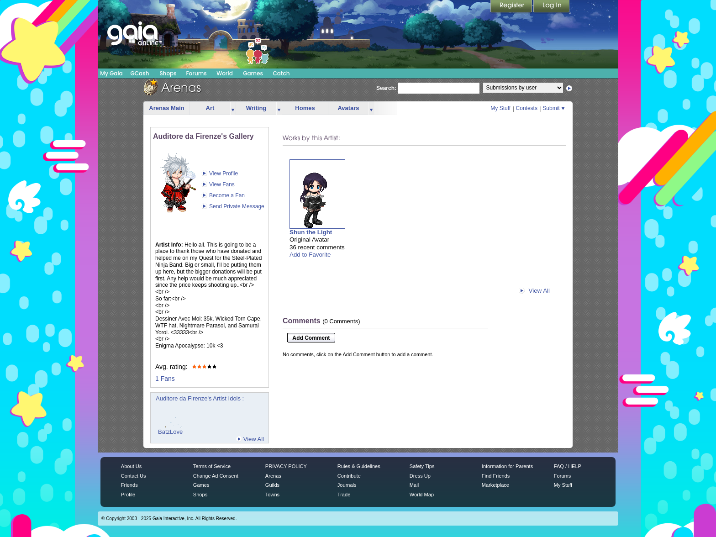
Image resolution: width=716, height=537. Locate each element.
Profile (128, 494)
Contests (526, 108)
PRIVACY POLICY (286, 466)
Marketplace (495, 485)
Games (253, 73)
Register (511, 7)
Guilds (272, 485)
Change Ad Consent (215, 476)
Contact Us (133, 476)
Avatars (348, 108)
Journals (347, 485)
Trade (343, 494)
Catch (281, 73)
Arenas (273, 476)
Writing (256, 108)
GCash (140, 73)
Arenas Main (166, 108)
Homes (305, 108)
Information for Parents (507, 466)
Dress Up (420, 476)
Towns (272, 494)
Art (210, 108)
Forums (196, 73)
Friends (129, 485)
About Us (131, 466)
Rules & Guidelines (358, 466)
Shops (167, 73)
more (233, 108)
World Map (422, 494)
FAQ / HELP (567, 466)
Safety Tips (422, 466)
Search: (386, 88)
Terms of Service (212, 466)
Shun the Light (311, 232)
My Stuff (500, 108)
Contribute (349, 476)
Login (551, 7)
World (224, 73)
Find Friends (496, 476)
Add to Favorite (310, 254)
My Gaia (111, 73)
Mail (414, 485)
